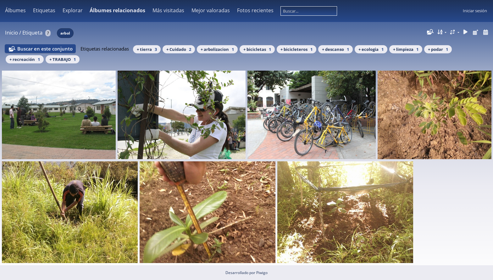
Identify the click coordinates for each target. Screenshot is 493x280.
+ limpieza (405, 49)
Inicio (11, 32)
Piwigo (262, 272)
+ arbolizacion (217, 49)
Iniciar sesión (475, 10)
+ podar (438, 49)
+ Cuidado (178, 49)
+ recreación (24, 59)
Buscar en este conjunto (45, 49)
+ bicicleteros (296, 49)
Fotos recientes (255, 10)
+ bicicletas (257, 49)
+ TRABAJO (62, 59)
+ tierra (147, 49)
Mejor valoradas (210, 10)
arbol (65, 33)
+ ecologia (371, 49)
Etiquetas (44, 10)
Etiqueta (32, 32)
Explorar (73, 10)
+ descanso (335, 49)
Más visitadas (168, 10)
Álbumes (15, 10)
